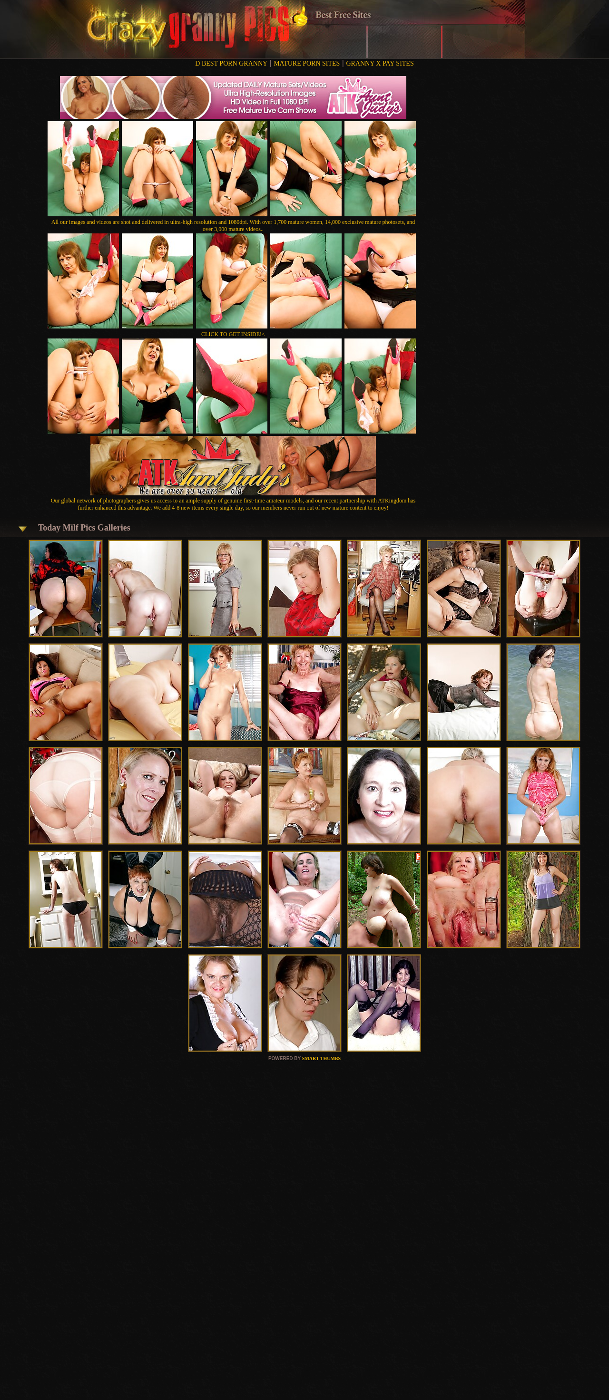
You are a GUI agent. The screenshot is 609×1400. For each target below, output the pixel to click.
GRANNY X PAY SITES (379, 63)
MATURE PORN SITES (307, 63)
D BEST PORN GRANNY (231, 63)
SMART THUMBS (321, 1058)
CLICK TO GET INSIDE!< (233, 334)
